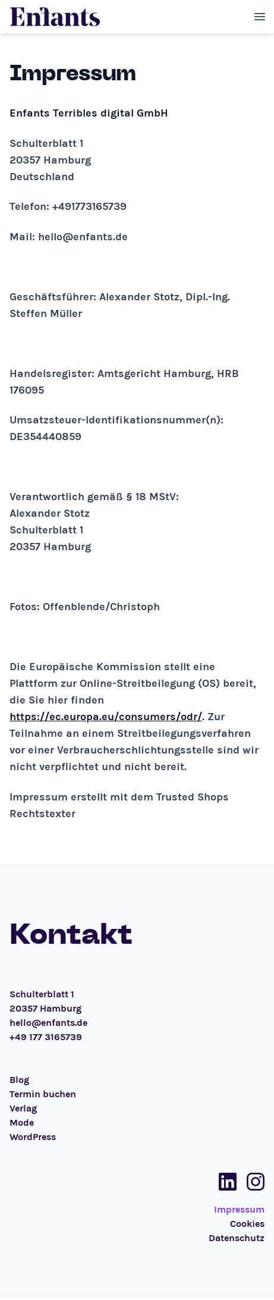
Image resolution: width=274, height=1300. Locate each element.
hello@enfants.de (48, 1022)
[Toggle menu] (260, 17)
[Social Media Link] (224, 1182)
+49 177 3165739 (46, 1036)
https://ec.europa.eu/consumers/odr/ (106, 716)
